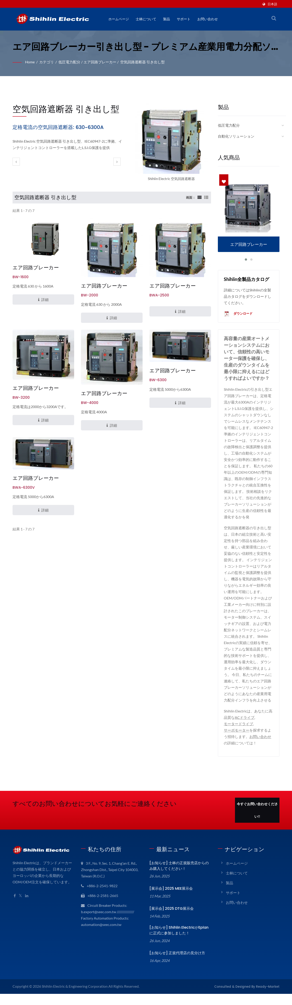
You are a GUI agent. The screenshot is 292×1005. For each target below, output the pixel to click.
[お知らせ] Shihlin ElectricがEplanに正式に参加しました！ (178, 937)
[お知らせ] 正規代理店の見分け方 (176, 959)
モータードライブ (238, 730)
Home (30, 62)
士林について (146, 19)
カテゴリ (47, 62)
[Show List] (206, 197)
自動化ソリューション (236, 136)
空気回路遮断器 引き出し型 (143, 62)
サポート (183, 19)
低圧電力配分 (70, 62)
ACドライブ (244, 724)
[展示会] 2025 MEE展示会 (170, 895)
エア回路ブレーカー (100, 62)
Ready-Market (269, 993)
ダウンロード (238, 314)
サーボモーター (236, 737)
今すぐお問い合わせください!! (257, 817)
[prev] (16, 162)
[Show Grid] (199, 197)
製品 (166, 19)
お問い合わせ (207, 19)
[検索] (273, 18)
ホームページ (118, 19)
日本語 (272, 4)
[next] (117, 162)
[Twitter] (20, 902)
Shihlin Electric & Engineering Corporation (76, 993)
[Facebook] (15, 902)
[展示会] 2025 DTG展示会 (170, 915)
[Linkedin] (27, 902)
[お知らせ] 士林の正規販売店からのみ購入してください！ (180, 872)
